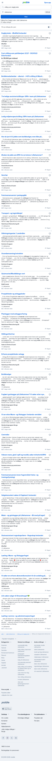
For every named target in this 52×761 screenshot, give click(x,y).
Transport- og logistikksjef (11, 213)
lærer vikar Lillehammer (40, 664)
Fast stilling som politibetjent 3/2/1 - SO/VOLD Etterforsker (19, 54)
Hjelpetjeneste (5, 726)
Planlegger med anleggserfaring (14, 314)
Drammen (4, 645)
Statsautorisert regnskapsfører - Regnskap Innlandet (22, 535)
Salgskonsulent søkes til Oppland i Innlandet (18, 495)
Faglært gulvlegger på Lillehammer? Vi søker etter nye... (23, 394)
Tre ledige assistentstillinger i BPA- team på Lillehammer (23, 96)
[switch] (49, 27)
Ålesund (3, 655)
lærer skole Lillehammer (40, 669)
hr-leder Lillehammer (23, 679)
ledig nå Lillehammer (23, 660)
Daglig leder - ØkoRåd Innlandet (13, 33)
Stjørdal (3, 662)
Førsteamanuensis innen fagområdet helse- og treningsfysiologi (19, 476)
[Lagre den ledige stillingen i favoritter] (50, 33)
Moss (2, 657)
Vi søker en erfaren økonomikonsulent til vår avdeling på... (23, 576)
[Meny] (2, 2)
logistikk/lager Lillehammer (41, 666)
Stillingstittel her (8, 334)
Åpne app (47, 2)
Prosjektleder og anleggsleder (13, 294)
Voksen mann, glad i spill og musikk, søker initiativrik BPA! (23, 455)
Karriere (3, 723)
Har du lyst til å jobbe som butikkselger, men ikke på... (22, 137)
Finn (26, 17)
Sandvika (4, 650)
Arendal (3, 665)
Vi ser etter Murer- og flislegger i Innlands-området (21, 414)
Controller (5, 435)
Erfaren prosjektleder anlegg (12, 354)
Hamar (3, 660)
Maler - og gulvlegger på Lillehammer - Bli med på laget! (23, 515)
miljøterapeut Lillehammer (41, 657)
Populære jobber (5, 692)
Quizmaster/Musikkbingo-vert (13, 274)
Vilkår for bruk (5, 746)
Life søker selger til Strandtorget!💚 (15, 596)
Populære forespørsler (9, 639)
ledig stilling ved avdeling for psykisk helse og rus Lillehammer (25, 668)
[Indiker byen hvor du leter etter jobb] (26, 12)
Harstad (3, 648)
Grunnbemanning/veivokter (12, 253)
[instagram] (7, 738)
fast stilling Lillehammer (24, 677)
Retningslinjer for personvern (10, 750)
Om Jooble (4, 718)
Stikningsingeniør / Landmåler (13, 233)
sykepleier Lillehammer (40, 654)
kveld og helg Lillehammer (41, 652)
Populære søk (38, 718)
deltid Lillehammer (39, 649)
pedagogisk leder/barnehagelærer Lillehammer (24, 655)
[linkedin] (16, 738)
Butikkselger (6, 374)
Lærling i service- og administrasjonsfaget (18, 616)
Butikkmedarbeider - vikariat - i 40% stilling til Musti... (22, 76)
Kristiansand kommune (7, 653)
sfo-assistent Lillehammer (41, 671)
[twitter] (11, 738)
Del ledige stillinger (23, 718)
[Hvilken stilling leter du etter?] (26, 7)
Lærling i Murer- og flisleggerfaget (15, 556)
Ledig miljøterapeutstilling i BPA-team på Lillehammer (22, 116)
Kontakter (4, 721)
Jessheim (4, 667)
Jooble (13, 757)
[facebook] (3, 738)
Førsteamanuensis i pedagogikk (14, 195)
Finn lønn (36, 721)
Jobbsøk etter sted (6, 695)
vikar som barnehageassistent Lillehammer (23, 683)
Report (47, 48)
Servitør (4, 175)
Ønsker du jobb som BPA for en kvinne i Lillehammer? (22, 155)
